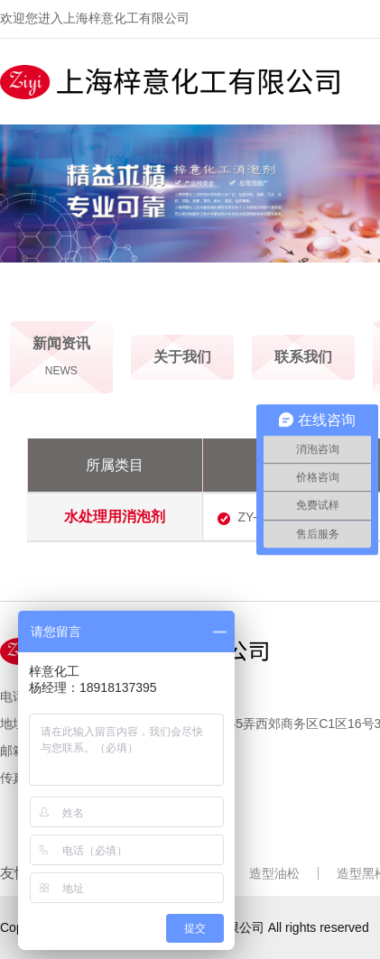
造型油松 (274, 873)
